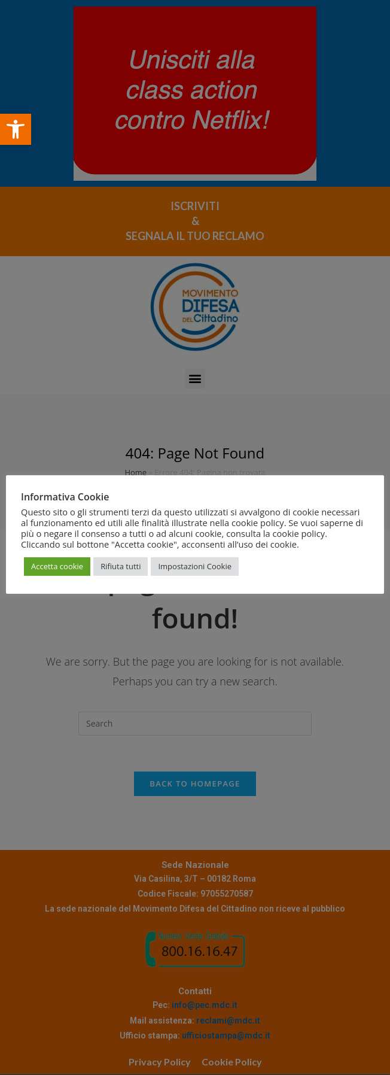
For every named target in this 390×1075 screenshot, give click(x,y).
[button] (15, 129)
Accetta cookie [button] (57, 566)
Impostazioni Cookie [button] (194, 566)
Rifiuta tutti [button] (120, 566)
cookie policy (299, 533)
